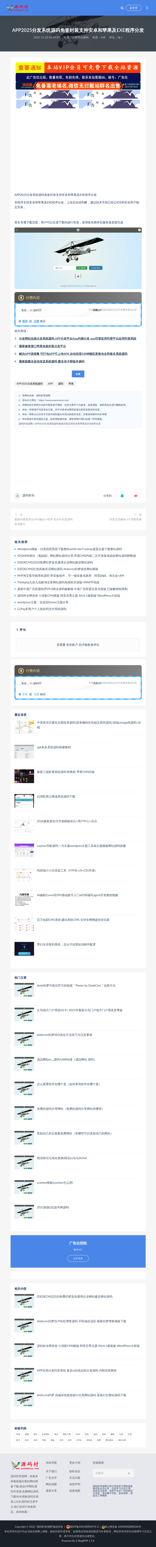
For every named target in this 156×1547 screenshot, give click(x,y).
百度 (130, 1434)
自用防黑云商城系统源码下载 (56, 796)
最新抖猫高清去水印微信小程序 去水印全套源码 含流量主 (43, 522)
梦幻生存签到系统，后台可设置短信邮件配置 (66, 944)
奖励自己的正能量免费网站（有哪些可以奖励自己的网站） (75, 1133)
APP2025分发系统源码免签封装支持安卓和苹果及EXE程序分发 (68, 423)
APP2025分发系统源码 (30, 383)
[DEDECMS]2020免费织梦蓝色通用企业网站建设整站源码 (55, 562)
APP (50, 383)
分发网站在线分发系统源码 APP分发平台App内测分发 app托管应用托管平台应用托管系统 (77, 338)
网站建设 (109, 1440)
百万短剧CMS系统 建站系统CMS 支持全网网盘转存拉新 (73, 919)
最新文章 (51, 1490)
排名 (27, 1440)
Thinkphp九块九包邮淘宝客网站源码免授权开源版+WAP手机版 (58, 582)
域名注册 (122, 1440)
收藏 (78, 374)
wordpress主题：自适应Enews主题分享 (43, 602)
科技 (35, 1440)
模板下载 (67, 1434)
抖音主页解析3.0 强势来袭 (126, 519)
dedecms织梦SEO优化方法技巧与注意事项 (64, 1034)
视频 (27, 1434)
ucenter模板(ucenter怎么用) (55, 1182)
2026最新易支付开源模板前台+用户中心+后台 (67, 821)
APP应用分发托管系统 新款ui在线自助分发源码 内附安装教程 (77, 1370)
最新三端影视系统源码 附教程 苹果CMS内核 (66, 772)
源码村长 (28, 495)
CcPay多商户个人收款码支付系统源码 (42, 609)
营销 (104, 1434)
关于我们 (51, 1471)
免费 (99, 1440)
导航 (44, 1440)
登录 (25, 321)
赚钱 (113, 1434)
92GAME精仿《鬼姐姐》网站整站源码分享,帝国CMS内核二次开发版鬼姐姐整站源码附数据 (76, 555)
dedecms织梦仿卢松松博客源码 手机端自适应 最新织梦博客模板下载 (81, 1321)
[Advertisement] (78, 150)
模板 (53, 1440)
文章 (61, 1440)
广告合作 (51, 1477)
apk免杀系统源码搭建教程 (54, 747)
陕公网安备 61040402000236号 (121, 1526)
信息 (121, 1434)
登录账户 (72, 644)
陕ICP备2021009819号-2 (82, 1526)
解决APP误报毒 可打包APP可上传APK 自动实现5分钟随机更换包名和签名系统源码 (73, 353)
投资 (87, 1434)
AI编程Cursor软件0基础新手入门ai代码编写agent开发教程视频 (77, 895)
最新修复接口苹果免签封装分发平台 (42, 346)
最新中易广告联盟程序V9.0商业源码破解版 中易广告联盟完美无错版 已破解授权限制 (72, 589)
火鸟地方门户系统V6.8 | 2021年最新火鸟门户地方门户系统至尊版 (80, 1010)
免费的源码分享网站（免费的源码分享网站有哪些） (71, 1108)
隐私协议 (74, 1471)
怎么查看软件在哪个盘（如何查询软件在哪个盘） (69, 1084)
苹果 (71, 383)
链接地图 (74, 1490)
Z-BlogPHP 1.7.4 (85, 1540)
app (70, 1440)
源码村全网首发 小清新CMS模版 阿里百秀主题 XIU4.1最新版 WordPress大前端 (68, 595)
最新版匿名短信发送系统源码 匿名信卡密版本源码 (51, 361)
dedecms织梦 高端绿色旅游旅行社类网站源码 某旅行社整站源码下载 (81, 1395)
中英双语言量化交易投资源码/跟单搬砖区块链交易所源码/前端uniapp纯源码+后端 (89, 725)
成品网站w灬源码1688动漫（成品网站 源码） (67, 1059)
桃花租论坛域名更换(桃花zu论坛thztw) (62, 1158)
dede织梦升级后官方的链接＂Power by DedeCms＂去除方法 (76, 985)
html (79, 1440)
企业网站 (46, 1434)
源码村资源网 (26, 423)
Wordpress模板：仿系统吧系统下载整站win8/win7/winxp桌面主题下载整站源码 (69, 549)
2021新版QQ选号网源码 (53, 1207)
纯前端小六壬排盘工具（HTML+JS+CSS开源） (67, 870)
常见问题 (74, 1477)
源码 (60, 383)
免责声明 (74, 1484)
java (77, 1434)
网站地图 (51, 1484)
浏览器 (89, 1440)
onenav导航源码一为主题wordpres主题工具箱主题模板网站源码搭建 (81, 845)
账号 (18, 1440)
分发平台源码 (80, 37)
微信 (56, 1434)
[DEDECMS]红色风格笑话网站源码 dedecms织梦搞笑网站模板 (57, 569)
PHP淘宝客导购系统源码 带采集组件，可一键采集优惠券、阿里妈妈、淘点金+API (70, 575)
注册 (36, 321)
